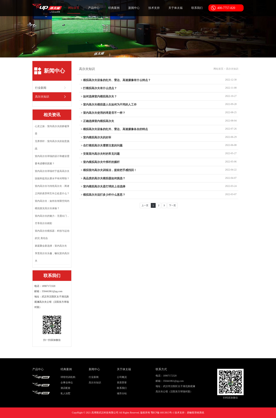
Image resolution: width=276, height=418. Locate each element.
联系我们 (197, 7)
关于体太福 (175, 7)
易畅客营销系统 (195, 412)
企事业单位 (67, 382)
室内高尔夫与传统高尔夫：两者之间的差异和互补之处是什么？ (52, 190)
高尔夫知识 (232, 68)
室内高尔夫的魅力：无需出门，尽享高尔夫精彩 (52, 220)
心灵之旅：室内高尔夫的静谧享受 (52, 130)
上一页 (145, 205)
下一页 (172, 205)
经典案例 (114, 7)
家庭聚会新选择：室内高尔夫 (51, 246)
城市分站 (122, 393)
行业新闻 (94, 377)
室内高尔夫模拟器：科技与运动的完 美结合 (52, 235)
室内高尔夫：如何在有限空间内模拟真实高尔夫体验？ (52, 205)
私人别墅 (65, 393)
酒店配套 (65, 388)
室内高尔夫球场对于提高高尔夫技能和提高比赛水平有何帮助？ (52, 175)
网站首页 (73, 7)
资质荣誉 (122, 382)
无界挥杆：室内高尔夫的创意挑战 (52, 145)
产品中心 (93, 7)
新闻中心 (134, 7)
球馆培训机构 (68, 377)
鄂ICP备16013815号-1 (162, 412)
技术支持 (154, 7)
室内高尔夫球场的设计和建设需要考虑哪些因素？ (52, 160)
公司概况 (122, 377)
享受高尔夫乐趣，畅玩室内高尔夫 (52, 257)
